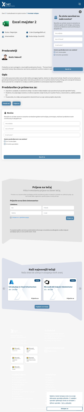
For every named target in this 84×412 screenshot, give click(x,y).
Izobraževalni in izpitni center (16, 13)
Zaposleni (50, 382)
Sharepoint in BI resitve (53, 340)
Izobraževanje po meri (21, 382)
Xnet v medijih (51, 389)
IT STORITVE (50, 330)
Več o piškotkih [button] (66, 403)
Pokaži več (6, 103)
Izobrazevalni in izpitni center (55, 336)
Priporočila (17, 387)
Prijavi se (16, 103)
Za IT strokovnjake (19, 380)
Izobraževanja (19, 374)
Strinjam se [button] (64, 408)
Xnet (3, 13)
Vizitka (49, 378)
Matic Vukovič (15, 57)
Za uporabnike (18, 378)
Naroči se (42, 157)
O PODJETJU (50, 374)
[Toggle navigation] (79, 4)
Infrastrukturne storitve (54, 338)
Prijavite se (35, 300)
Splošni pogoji (18, 389)
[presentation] (18, 150)
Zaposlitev (50, 380)
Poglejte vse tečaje (42, 308)
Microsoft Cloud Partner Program (24, 392)
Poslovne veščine (19, 385)
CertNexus (17, 394)
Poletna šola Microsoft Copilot (23, 399)
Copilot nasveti (18, 396)
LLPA (48, 392)
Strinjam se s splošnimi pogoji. (20, 219)
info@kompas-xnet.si (21, 343)
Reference (50, 385)
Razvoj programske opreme (55, 333)
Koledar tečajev (33, 13)
